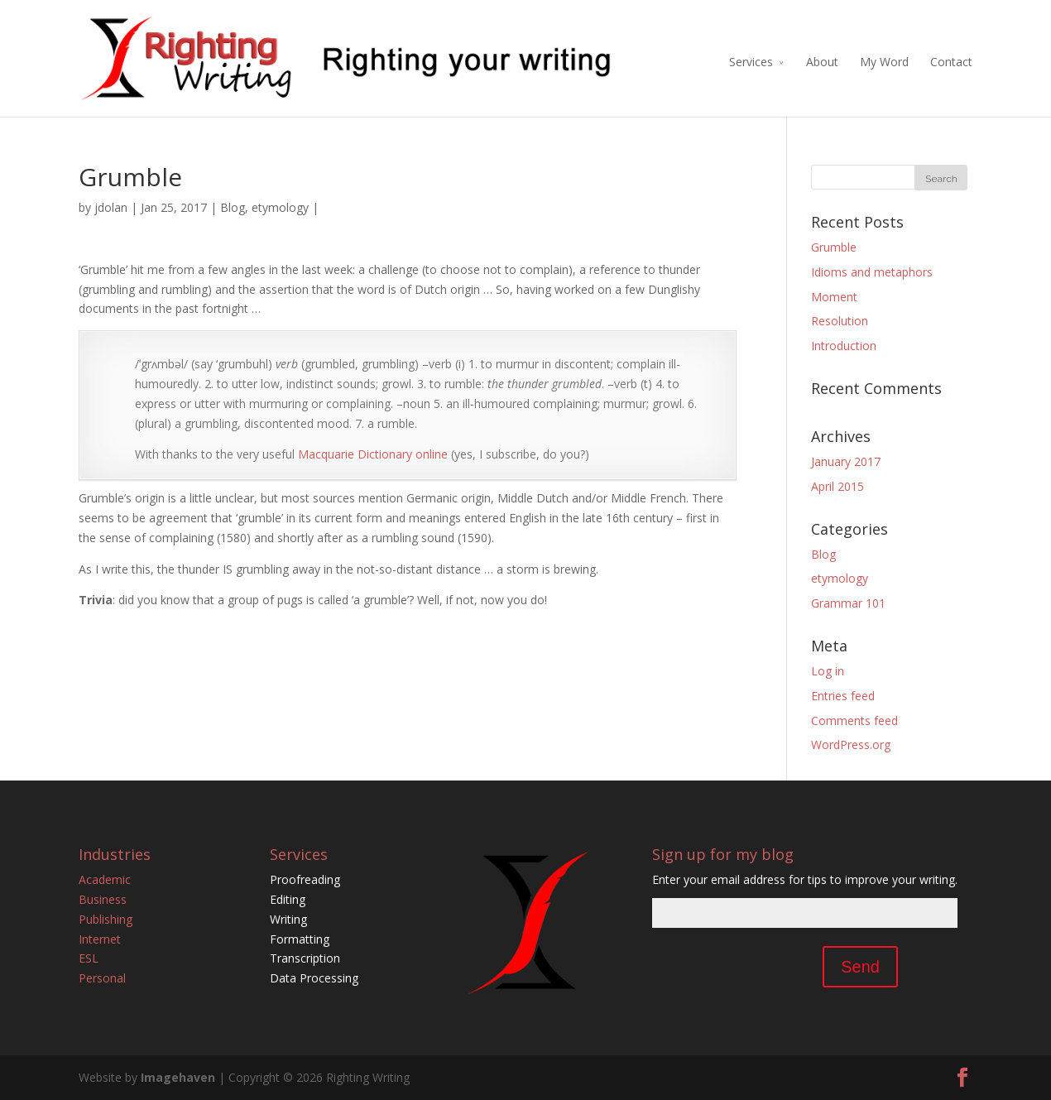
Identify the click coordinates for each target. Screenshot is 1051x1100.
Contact (951, 62)
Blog (232, 207)
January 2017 (846, 461)
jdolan (110, 207)
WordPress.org (850, 744)
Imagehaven (178, 1077)
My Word (884, 62)
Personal (102, 978)
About (822, 62)
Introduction (843, 345)
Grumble (834, 247)
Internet (100, 939)
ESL (88, 958)
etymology (280, 207)
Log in (827, 671)
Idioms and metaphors (872, 272)
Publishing (105, 919)
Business (103, 899)
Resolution (839, 321)
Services (751, 62)
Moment (834, 297)
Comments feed (854, 720)
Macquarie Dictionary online (373, 454)
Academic (105, 879)
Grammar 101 (848, 603)
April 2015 (837, 486)
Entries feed (843, 696)
